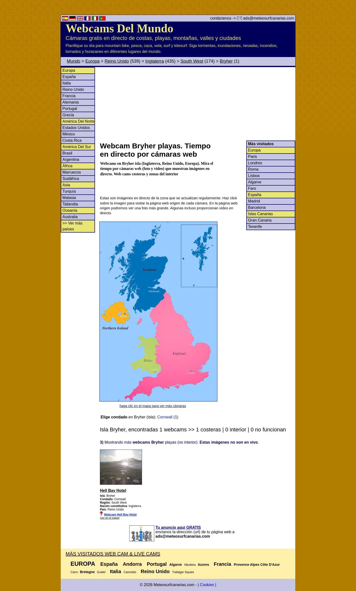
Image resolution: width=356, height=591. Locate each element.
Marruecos (71, 172)
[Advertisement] (197, 104)
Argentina (70, 159)
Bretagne (87, 572)
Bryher (226, 61)
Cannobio (130, 572)
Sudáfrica (70, 179)
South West (191, 61)
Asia (66, 185)
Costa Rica (72, 140)
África (67, 166)
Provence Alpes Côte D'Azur (257, 565)
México (68, 134)
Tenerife (255, 227)
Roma (253, 169)
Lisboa (254, 176)
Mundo (73, 61)
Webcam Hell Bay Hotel (120, 514)
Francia (68, 96)
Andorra (132, 564)
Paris (252, 156)
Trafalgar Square (183, 572)
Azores (203, 565)
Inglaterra (154, 61)
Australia (70, 217)
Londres (255, 163)
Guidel (101, 572)
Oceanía (69, 210)
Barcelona (257, 207)
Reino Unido (117, 61)
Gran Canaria (260, 220)
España (69, 77)
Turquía (69, 191)
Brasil (67, 153)
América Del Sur (76, 147)
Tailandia (70, 204)
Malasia (69, 198)
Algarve (254, 182)
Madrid (254, 201)
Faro (252, 188)
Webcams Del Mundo (119, 28)
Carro (74, 572)
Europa (92, 61)
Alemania (70, 102)
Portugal (69, 108)
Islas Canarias (260, 214)
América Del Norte (78, 121)
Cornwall (164, 417)
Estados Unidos (76, 128)
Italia (66, 83)
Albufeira (190, 565)
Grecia (68, 115)
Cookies (207, 585)
